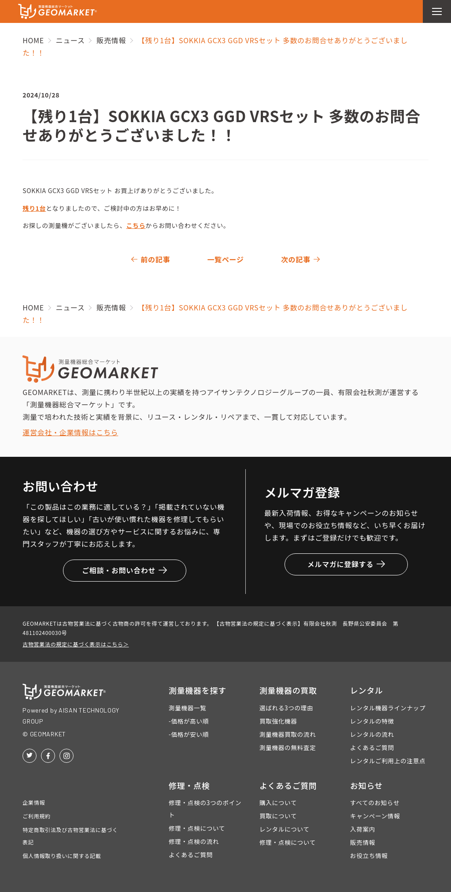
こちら (135, 225)
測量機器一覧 (188, 707)
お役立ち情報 (369, 855)
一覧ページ (225, 259)
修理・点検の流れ (194, 841)
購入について (278, 802)
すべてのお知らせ (374, 802)
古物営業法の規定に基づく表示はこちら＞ (75, 644)
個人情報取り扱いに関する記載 (61, 855)
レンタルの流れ (372, 734)
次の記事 (296, 259)
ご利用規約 (36, 816)
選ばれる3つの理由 (286, 707)
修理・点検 (189, 785)
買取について (278, 815)
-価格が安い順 (189, 734)
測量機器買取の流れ (287, 734)
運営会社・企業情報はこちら (70, 432)
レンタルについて (284, 829)
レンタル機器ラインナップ (387, 707)
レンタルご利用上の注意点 (387, 760)
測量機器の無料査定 (287, 747)
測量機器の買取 (288, 690)
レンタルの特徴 (372, 721)
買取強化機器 (278, 721)
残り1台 (34, 208)
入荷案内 (362, 829)
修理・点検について (197, 828)
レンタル (366, 690)
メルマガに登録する (346, 564)
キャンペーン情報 (375, 815)
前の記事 (155, 259)
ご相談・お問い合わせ (124, 570)
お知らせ (366, 785)
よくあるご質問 (372, 747)
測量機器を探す (197, 690)
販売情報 (362, 842)
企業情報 (33, 802)
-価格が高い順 (189, 721)
